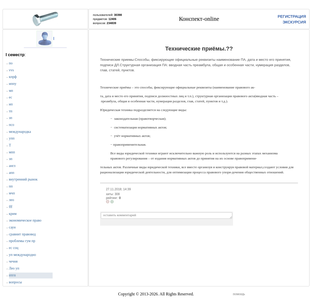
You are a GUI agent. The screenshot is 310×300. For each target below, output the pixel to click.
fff (10, 207)
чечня (13, 261)
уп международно (22, 255)
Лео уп (14, 268)
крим (13, 214)
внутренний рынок (23, 179)
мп (11, 91)
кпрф (13, 77)
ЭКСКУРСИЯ (294, 22)
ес (10, 97)
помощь (239, 294)
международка (20, 132)
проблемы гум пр (22, 241)
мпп (12, 152)
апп (11, 173)
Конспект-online (199, 19)
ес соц (13, 248)
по (11, 63)
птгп (12, 275)
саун (12, 227)
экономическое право (25, 220)
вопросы (15, 282)
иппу (12, 84)
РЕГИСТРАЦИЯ (292, 16)
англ (12, 166)
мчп (12, 193)
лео (11, 200)
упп (12, 138)
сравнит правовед (22, 234)
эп (11, 159)
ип (11, 104)
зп (10, 118)
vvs (11, 70)
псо (11, 125)
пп (11, 186)
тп (11, 111)
